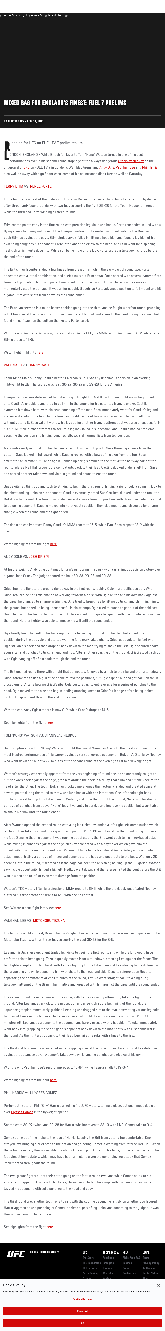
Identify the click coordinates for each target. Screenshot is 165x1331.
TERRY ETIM (13, 187)
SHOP (141, 15)
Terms (146, 1258)
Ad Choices (149, 1268)
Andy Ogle (106, 168)
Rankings (28, 15)
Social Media (111, 1253)
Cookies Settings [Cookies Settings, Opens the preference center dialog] (82, 1299)
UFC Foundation (92, 1263)
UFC (26, 168)
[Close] (158, 1285)
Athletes (46, 15)
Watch (104, 15)
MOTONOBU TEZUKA (49, 921)
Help (125, 1253)
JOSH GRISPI (39, 557)
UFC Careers (90, 1268)
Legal (146, 1253)
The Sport (88, 1258)
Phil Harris (149, 168)
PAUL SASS (13, 365)
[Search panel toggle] (152, 15)
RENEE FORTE (41, 187)
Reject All (82, 1311)
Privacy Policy (151, 1263)
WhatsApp (108, 1273)
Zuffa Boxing (123, 15)
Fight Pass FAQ (131, 1258)
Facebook (108, 1258)
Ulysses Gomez (22, 1112)
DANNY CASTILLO (43, 365)
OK (82, 1323)
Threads (107, 1268)
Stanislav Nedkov (131, 161)
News (61, 15)
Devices (127, 1263)
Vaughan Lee (125, 168)
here (40, 353)
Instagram (108, 1263)
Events (11, 15)
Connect (88, 15)
